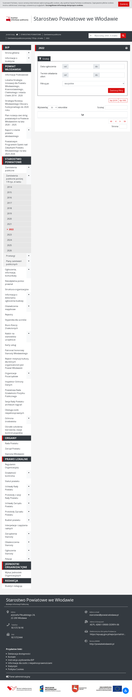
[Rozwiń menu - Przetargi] (28, 255)
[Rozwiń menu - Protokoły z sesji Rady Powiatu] (28, 496)
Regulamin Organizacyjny (12, 466)
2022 (48, 38)
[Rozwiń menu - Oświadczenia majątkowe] (28, 308)
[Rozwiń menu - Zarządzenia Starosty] (28, 535)
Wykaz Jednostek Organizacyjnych (13, 574)
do (96, 66)
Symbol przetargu (52, 118)
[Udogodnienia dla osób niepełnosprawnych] (126, 691)
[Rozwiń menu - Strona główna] (28, 52)
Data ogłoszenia (70, 118)
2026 (9, 250)
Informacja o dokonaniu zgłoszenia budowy (14, 297)
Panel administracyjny (18, 676)
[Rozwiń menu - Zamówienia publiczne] (28, 169)
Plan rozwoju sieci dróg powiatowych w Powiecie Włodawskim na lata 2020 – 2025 (17, 120)
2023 (9, 234)
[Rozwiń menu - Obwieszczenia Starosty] (28, 544)
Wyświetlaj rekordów (52, 107)
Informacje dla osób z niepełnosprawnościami (30, 663)
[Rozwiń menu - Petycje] (28, 558)
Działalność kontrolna (10, 474)
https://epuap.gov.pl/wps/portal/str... (107, 634)
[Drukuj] (126, 48)
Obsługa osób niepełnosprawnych (14, 411)
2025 (9, 245)
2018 (9, 208)
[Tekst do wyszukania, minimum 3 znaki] (107, 35)
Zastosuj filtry (116, 90)
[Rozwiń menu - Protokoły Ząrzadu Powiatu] (28, 513)
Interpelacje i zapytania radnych (16, 527)
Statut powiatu (12, 481)
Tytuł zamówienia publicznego (92, 118)
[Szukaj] (123, 35)
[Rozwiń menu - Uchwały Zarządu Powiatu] (28, 505)
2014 (9, 187)
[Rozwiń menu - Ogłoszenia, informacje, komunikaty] (28, 272)
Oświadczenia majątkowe (11, 308)
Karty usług (10, 345)
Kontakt (12, 656)
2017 (9, 202)
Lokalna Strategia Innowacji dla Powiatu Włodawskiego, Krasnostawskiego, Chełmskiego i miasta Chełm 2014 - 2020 (15, 88)
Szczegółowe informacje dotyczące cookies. (64, 5)
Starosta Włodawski (14, 454)
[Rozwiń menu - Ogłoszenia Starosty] (28, 552)
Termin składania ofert (116, 117)
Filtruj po (44, 83)
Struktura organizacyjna (16, 289)
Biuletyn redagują (13, 586)
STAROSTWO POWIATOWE (31, 34)
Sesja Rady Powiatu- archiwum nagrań (14, 403)
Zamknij (124, 4)
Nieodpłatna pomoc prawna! (14, 283)
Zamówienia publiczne (52, 34)
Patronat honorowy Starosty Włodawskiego (16, 352)
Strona (115, 132)
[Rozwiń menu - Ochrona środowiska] (28, 420)
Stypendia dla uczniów (15, 319)
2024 (9, 240)
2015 (9, 192)
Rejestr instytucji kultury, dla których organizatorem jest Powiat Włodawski (17, 363)
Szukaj (44, 58)
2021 (9, 224)
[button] (111, 127)
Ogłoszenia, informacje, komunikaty (10, 272)
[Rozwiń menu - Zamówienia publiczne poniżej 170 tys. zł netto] (28, 178)
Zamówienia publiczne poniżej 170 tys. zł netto (25, 38)
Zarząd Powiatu (12, 448)
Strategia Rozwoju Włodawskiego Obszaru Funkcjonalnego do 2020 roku (17, 105)
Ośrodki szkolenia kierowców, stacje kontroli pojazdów (14, 429)
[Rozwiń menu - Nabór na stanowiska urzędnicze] (28, 336)
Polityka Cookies (16, 669)
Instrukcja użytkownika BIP (21, 660)
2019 (9, 213)
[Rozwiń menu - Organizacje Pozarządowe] (28, 375)
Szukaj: (112, 107)
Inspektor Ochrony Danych (14, 383)
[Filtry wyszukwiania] (91, 35)
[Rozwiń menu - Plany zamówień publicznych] (28, 263)
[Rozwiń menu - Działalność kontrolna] (28, 474)
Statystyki (12, 666)
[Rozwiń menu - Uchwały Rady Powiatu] (28, 488)
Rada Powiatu (11, 443)
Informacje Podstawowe (16, 74)
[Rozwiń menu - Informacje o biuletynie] (28, 60)
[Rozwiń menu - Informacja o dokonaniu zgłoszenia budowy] (28, 297)
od (65, 66)
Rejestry (9, 314)
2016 (9, 197)
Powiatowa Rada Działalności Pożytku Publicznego (15, 393)
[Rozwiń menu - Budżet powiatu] (28, 520)
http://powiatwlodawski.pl (101, 644)
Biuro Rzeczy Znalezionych (11, 327)
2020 (9, 218)
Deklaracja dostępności (19, 653)
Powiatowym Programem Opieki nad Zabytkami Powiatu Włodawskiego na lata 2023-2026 (16, 147)
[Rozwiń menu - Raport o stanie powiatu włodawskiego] (28, 133)
